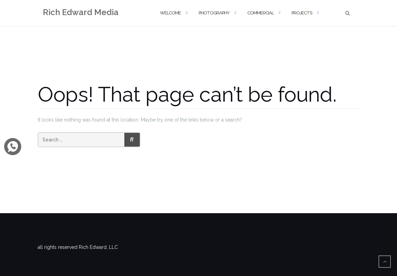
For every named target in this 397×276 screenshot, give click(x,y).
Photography (214, 12)
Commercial (260, 12)
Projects (301, 12)
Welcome (170, 12)
